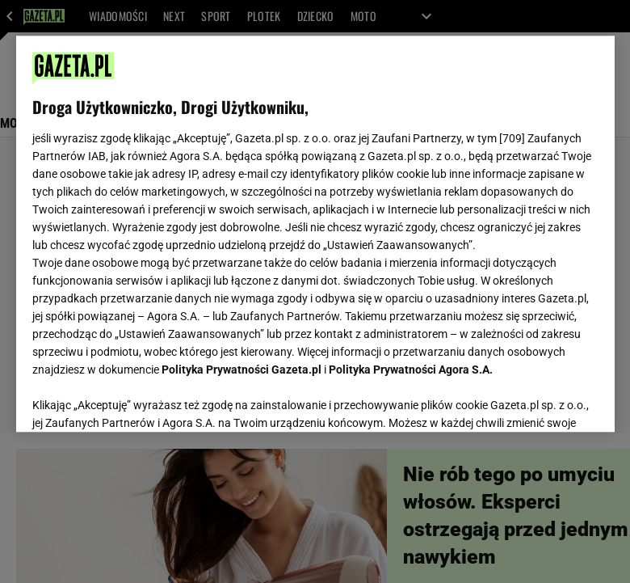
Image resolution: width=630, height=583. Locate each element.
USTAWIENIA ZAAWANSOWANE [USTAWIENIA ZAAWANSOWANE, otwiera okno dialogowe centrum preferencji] (137, 399)
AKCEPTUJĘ (543, 400)
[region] (315, 234)
